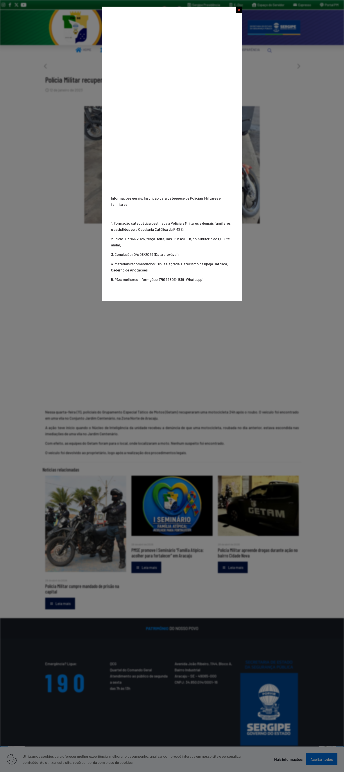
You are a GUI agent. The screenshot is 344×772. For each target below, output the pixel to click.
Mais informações (288, 759)
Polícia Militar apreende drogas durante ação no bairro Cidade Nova (258, 552)
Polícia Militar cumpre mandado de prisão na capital (82, 588)
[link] (75, 27)
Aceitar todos (321, 759)
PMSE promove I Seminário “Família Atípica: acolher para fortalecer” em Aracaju (167, 552)
